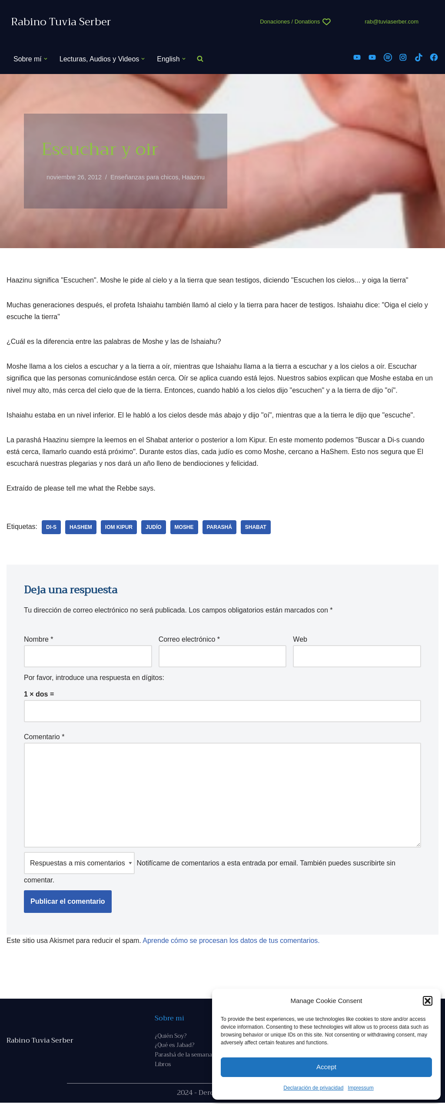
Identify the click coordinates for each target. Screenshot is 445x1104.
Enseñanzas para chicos (144, 177)
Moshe (184, 528)
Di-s (51, 528)
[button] (427, 1000)
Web (300, 639)
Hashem (81, 528)
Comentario (44, 737)
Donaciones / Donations (290, 21)
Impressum (360, 1088)
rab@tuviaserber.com (391, 21)
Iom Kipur (119, 528)
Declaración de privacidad (313, 1088)
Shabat (256, 528)
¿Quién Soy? (170, 1037)
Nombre (38, 639)
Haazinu (193, 177)
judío (154, 528)
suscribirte (369, 864)
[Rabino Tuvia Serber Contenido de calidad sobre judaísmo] (61, 22)
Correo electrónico (189, 639)
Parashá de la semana (183, 1056)
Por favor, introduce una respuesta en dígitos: (94, 678)
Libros (163, 1066)
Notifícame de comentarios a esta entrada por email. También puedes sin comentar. (209, 869)
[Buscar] (200, 59)
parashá (219, 528)
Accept (326, 1066)
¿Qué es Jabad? (174, 1047)
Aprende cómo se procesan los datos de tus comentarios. (231, 941)
